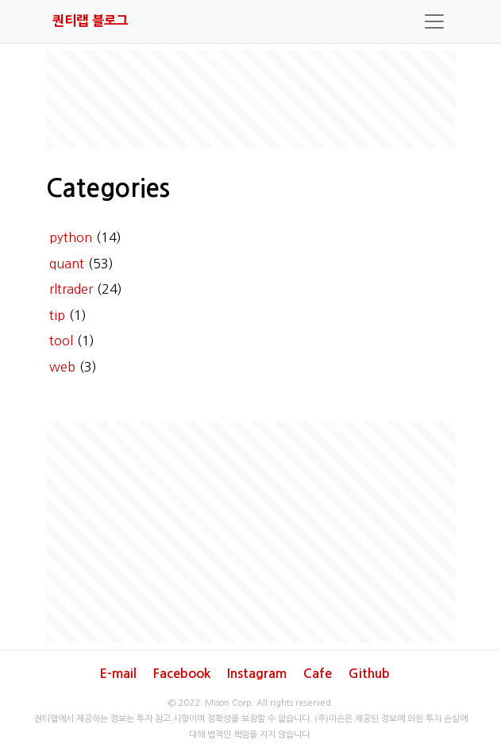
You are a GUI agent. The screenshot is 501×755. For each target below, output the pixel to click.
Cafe (317, 673)
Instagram (257, 673)
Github (369, 673)
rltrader (71, 289)
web (62, 366)
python (70, 237)
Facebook (181, 673)
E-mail (118, 673)
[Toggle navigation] (434, 21)
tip (57, 315)
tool (61, 340)
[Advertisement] (251, 99)
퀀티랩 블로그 (90, 20)
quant (66, 263)
